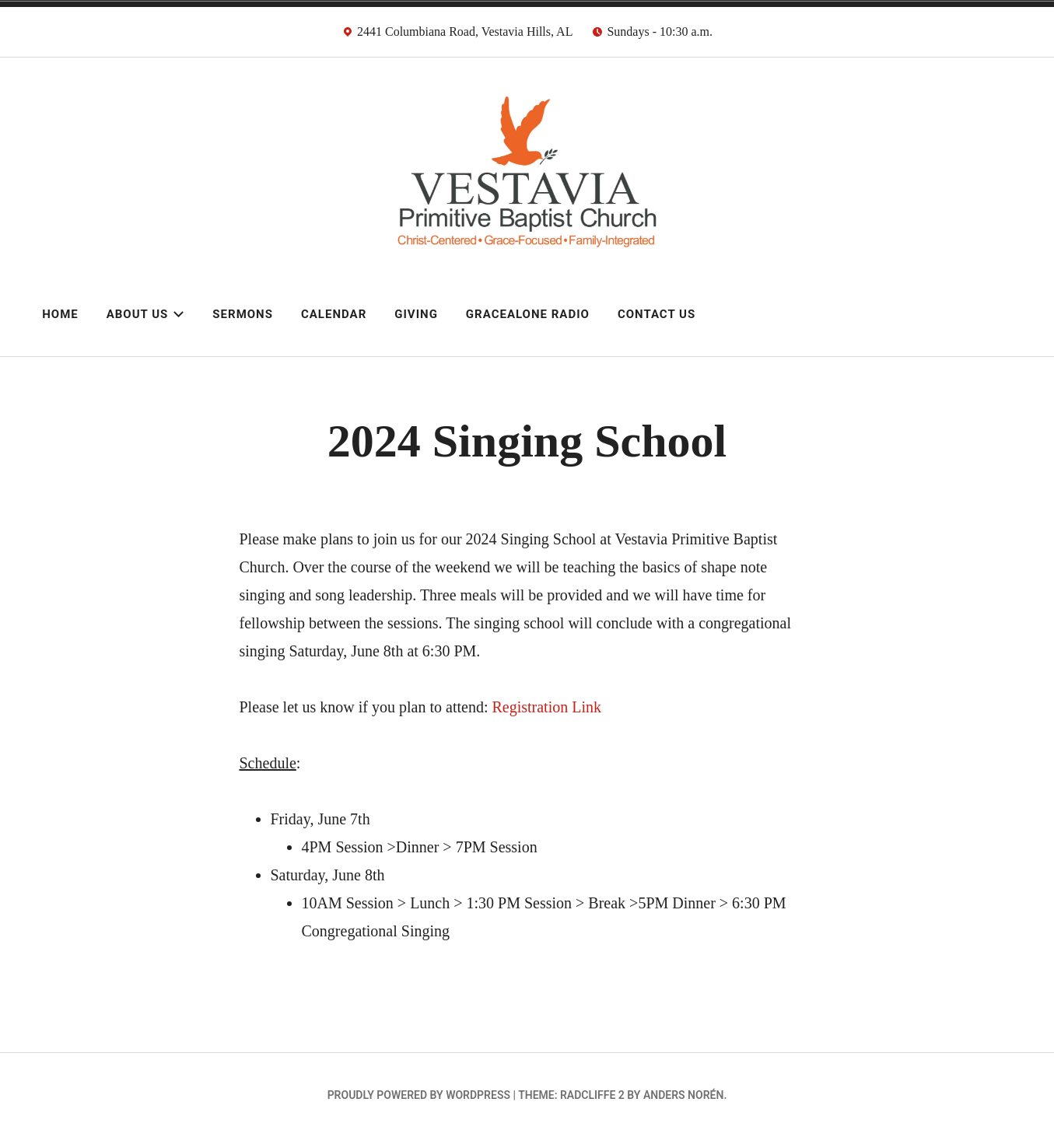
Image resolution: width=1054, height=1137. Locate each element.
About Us (146, 314)
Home (60, 314)
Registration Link (546, 706)
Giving (416, 314)
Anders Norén (683, 1095)
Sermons (242, 314)
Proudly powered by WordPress (418, 1095)
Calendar (333, 314)
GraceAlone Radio (528, 314)
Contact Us (656, 314)
